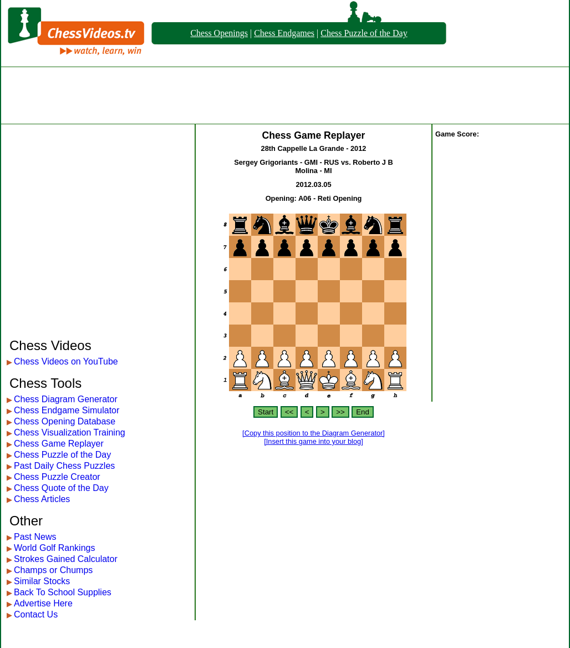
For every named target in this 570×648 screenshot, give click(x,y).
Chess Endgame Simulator (66, 410)
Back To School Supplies (62, 592)
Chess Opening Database (64, 421)
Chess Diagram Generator (66, 399)
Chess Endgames (284, 33)
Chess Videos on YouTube (66, 361)
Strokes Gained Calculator (66, 559)
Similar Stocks (42, 581)
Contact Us (36, 614)
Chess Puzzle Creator (57, 477)
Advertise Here (43, 603)
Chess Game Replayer (59, 443)
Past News (35, 536)
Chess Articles (42, 499)
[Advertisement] (285, 95)
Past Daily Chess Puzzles (64, 465)
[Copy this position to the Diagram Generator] (313, 433)
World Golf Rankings (54, 548)
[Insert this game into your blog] (313, 441)
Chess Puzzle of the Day (363, 33)
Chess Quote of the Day (61, 488)
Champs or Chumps (53, 570)
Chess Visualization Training (69, 432)
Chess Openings (219, 33)
